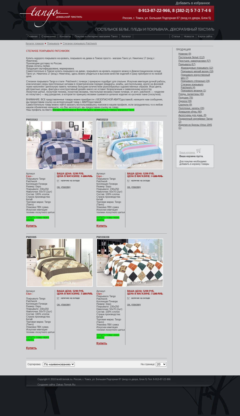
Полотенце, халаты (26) (191, 108)
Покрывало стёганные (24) (195, 81)
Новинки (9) (184, 54)
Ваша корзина (190, 151)
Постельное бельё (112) (191, 57)
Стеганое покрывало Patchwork (80, 43)
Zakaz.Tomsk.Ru (65, 384)
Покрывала (53, 43)
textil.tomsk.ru (64, 379)
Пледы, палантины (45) (191, 94)
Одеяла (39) (184, 101)
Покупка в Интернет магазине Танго (96, 36)
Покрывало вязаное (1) (193, 90)
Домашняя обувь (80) (190, 111)
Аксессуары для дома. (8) (192, 115)
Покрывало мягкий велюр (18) (197, 71)
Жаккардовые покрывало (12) (197, 68)
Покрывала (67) (186, 64)
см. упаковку (64, 187)
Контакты (65, 36)
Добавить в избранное (193, 3)
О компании (48, 36)
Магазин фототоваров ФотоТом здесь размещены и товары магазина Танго (93, 110)
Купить (31, 225)
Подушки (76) (185, 97)
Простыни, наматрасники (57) (194, 61)
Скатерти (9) (185, 104)
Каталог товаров (35, 43)
